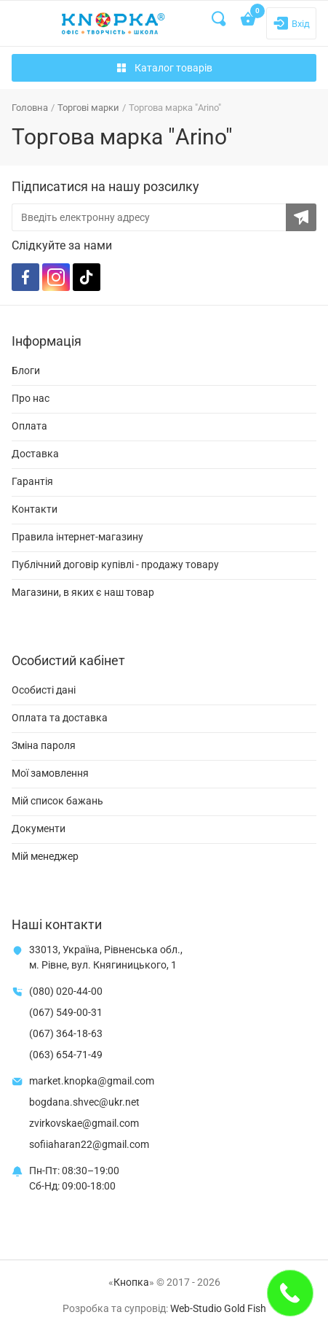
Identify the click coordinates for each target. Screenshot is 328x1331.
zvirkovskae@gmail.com (84, 1123)
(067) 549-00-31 (66, 1012)
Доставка (35, 453)
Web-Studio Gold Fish (218, 1308)
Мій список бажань (57, 801)
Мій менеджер (45, 856)
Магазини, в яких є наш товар (83, 592)
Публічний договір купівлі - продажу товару (115, 564)
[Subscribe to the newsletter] (301, 217)
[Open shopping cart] (248, 20)
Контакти (34, 509)
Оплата (29, 426)
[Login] (291, 23)
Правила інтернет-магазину (77, 537)
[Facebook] (25, 277)
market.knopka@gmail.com (91, 1081)
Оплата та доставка (60, 717)
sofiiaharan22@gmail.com (89, 1144)
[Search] (219, 19)
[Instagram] (56, 277)
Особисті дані (44, 690)
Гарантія (32, 481)
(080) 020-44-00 (66, 991)
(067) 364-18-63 (66, 1033)
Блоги (26, 370)
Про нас (30, 398)
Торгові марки (88, 107)
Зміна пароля (44, 745)
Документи (38, 828)
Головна (30, 107)
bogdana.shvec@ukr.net (84, 1102)
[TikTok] (86, 277)
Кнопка (131, 1282)
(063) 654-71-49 (66, 1054)
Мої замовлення (50, 773)
